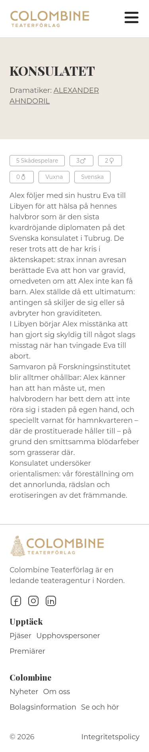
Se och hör (100, 707)
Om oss (56, 691)
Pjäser (20, 635)
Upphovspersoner (68, 635)
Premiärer (27, 651)
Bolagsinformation (43, 707)
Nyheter (24, 691)
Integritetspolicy (110, 737)
